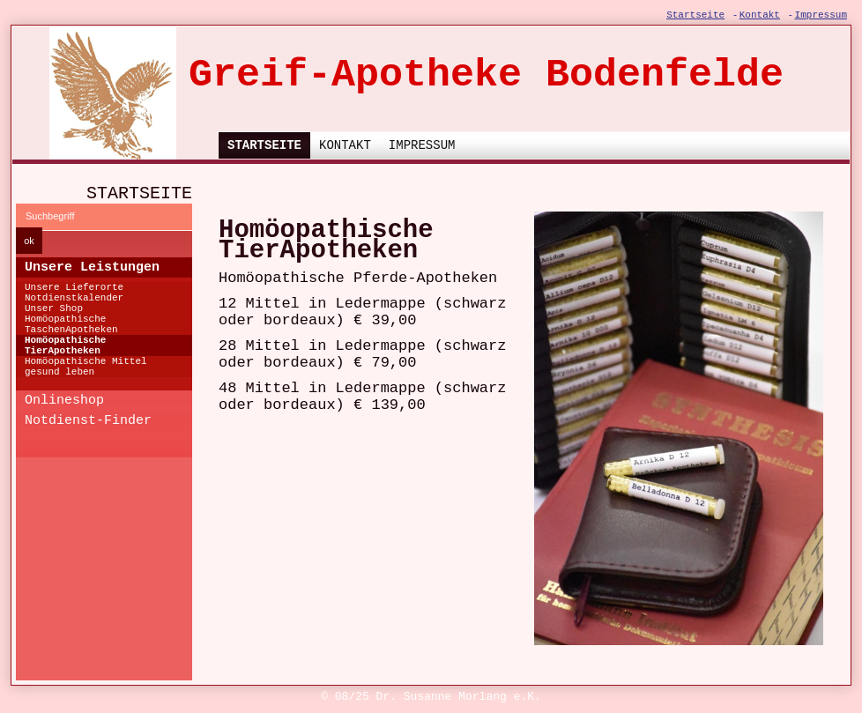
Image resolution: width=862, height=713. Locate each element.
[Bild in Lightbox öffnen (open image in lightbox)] (678, 428)
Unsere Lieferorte (74, 287)
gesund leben (59, 372)
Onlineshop (64, 400)
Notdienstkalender (74, 298)
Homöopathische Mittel (86, 361)
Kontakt (759, 15)
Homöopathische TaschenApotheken (71, 324)
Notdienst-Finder (88, 420)
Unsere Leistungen (92, 267)
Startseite (695, 15)
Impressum (821, 15)
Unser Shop (54, 308)
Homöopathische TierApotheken (65, 345)
